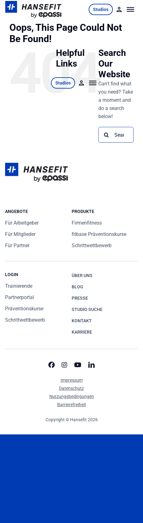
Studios (100, 9)
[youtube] (77, 365)
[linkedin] (91, 365)
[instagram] (64, 365)
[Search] (106, 135)
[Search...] (116, 135)
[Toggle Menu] (130, 9)
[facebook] (51, 365)
